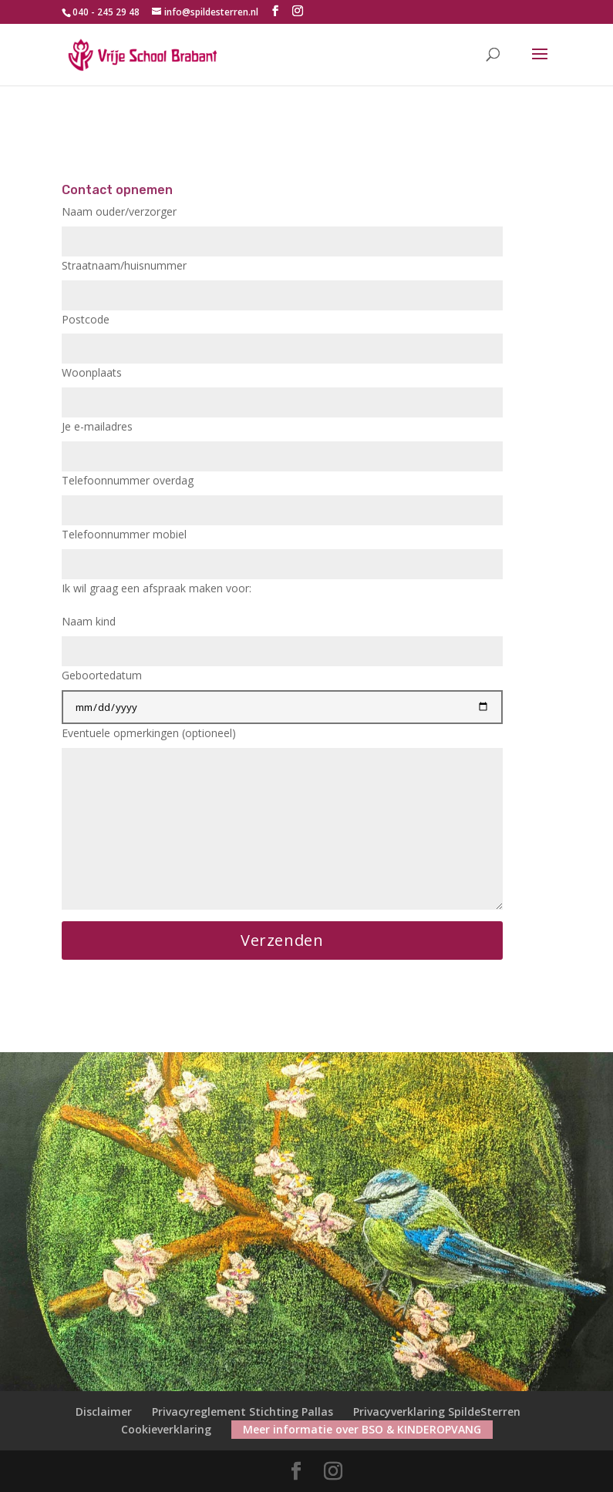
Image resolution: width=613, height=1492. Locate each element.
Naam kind (282, 636)
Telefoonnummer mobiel (282, 549)
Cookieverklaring (166, 1429)
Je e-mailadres (282, 441)
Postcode (282, 334)
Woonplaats (282, 387)
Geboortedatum (282, 691)
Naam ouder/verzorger (282, 226)
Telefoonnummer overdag (282, 495)
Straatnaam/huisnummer (282, 280)
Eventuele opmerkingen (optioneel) (282, 819)
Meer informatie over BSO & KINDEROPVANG (362, 1429)
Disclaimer (104, 1411)
